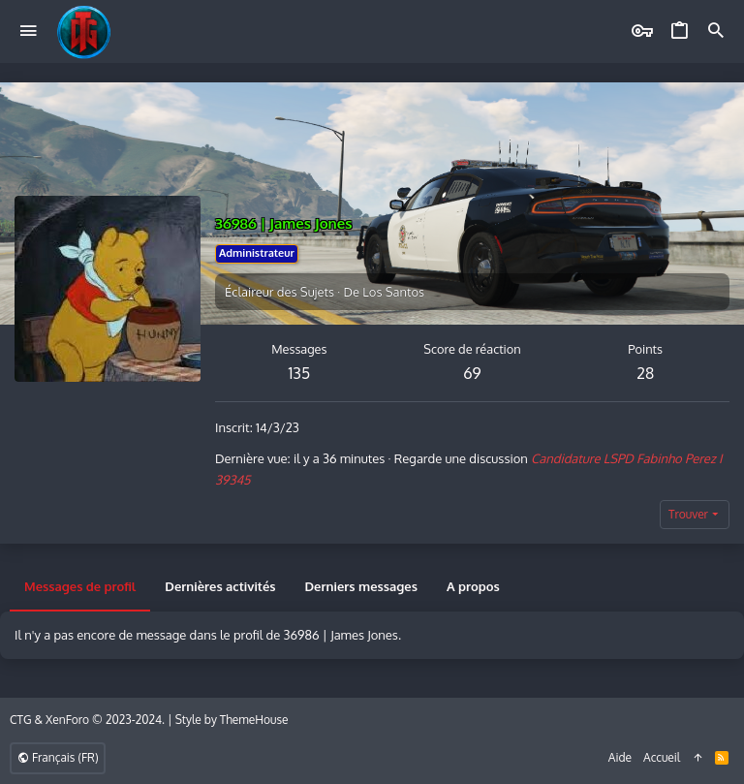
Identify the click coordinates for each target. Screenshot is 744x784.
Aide (620, 757)
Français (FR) (57, 757)
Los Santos (393, 291)
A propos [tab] (473, 586)
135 (299, 373)
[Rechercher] (716, 31)
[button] (28, 31)
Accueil (661, 757)
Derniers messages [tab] (361, 586)
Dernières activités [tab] (220, 586)
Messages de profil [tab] (80, 586)
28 (645, 373)
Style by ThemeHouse (232, 719)
